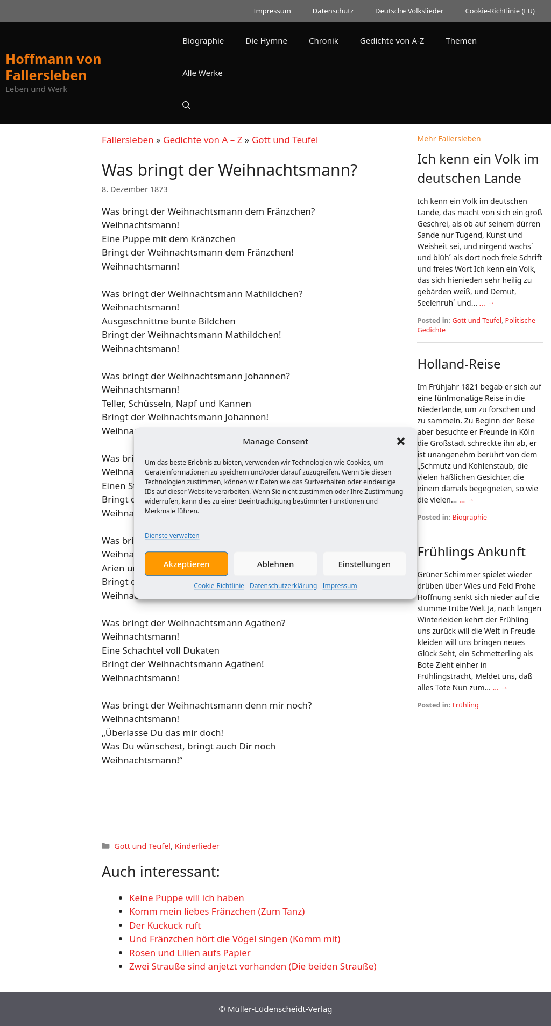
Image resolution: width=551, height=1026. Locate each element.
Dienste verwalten (172, 540)
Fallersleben (127, 139)
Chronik (323, 40)
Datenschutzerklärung (283, 590)
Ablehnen (275, 568)
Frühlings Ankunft (471, 551)
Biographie (203, 40)
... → (487, 303)
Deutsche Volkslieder (409, 11)
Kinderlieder (197, 846)
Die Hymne (266, 40)
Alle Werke (202, 72)
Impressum (339, 590)
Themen (461, 40)
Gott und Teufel (285, 139)
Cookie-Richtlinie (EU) (500, 11)
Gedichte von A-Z (392, 40)
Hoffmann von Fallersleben (53, 66)
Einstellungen (364, 568)
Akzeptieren (187, 568)
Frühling (466, 705)
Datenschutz (333, 11)
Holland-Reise (458, 363)
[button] (400, 446)
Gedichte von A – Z (202, 139)
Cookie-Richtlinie (219, 590)
